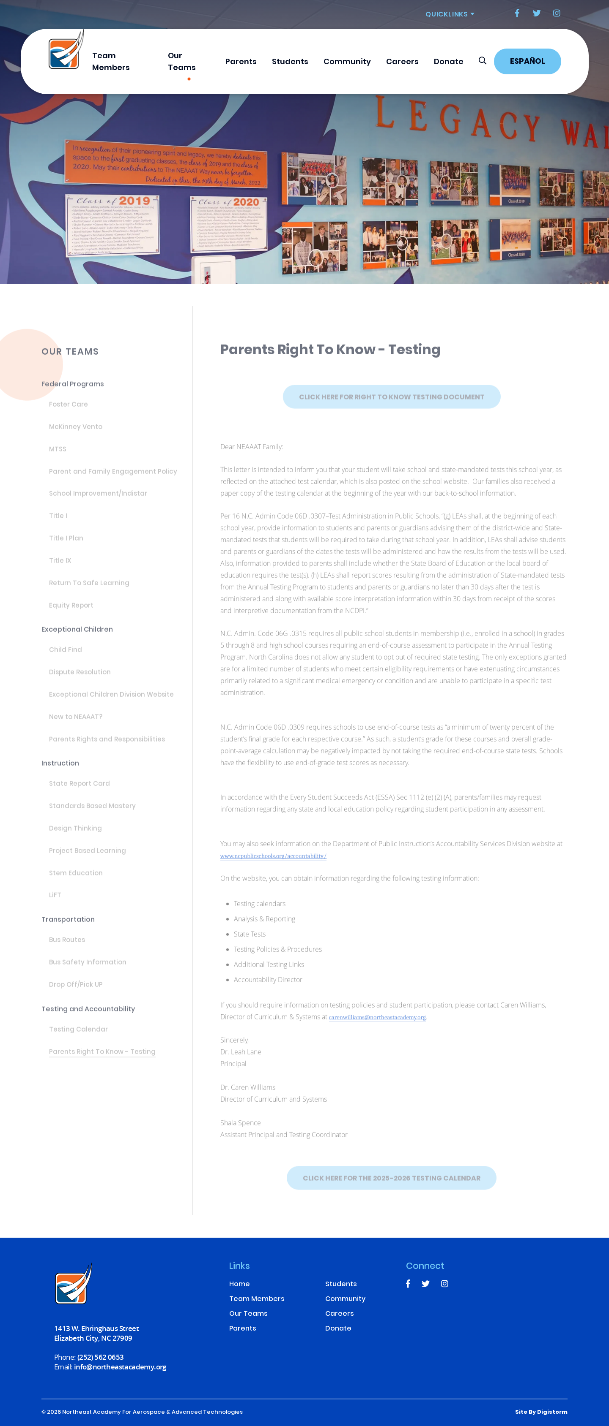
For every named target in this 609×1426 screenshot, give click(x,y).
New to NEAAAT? (75, 723)
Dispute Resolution (80, 678)
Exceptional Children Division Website (111, 700)
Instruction (60, 769)
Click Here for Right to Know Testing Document (392, 408)
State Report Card (79, 789)
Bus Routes (67, 946)
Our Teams (182, 62)
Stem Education (76, 879)
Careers (402, 62)
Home (239, 1284)
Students (290, 62)
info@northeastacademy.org (120, 1367)
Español (527, 61)
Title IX (60, 566)
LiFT (55, 901)
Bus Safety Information (87, 968)
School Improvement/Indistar (98, 500)
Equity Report (71, 611)
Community (347, 62)
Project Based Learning (87, 856)
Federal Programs (72, 390)
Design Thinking (75, 834)
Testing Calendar (78, 1035)
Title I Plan (66, 544)
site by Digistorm (541, 1412)
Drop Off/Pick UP (76, 990)
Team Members (111, 62)
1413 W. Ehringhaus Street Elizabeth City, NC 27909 (96, 1333)
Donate (449, 62)
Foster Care (68, 410)
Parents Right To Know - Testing (102, 1057)
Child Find (65, 655)
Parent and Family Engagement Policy (113, 477)
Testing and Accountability (88, 1014)
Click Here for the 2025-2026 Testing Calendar (391, 1189)
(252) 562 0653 (100, 1357)
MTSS (57, 455)
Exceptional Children (77, 635)
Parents (241, 62)
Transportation (68, 925)
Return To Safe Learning (89, 589)
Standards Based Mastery (92, 812)
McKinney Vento (75, 432)
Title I (58, 522)
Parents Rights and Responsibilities (107, 745)
